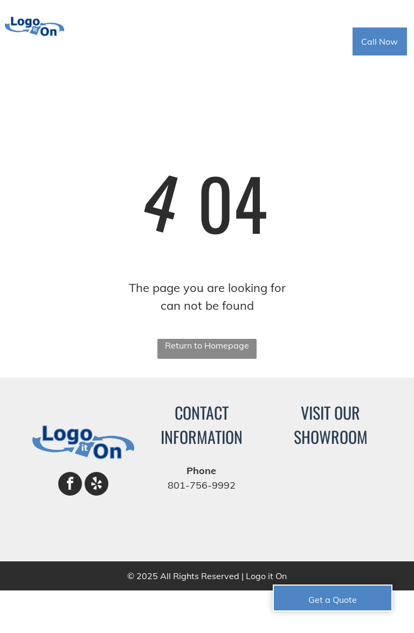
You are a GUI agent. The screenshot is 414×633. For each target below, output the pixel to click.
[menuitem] (128, 41)
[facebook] (70, 485)
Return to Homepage (207, 345)
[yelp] (96, 485)
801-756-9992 (202, 485)
